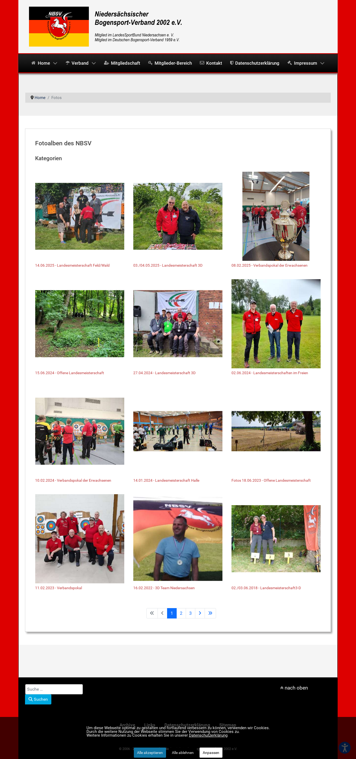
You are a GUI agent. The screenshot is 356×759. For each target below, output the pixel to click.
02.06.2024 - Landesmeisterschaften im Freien (269, 373)
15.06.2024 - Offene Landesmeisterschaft (69, 373)
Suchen (38, 699)
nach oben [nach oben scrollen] (294, 688)
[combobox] (54, 689)
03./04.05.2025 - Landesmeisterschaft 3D (167, 265)
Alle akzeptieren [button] (150, 752)
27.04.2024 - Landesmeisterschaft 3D (164, 373)
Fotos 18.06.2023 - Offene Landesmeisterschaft (271, 480)
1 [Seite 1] (172, 613)
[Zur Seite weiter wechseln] (200, 613)
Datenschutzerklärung (208, 735)
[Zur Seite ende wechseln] (210, 613)
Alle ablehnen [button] (183, 752)
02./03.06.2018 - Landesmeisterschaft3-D (266, 588)
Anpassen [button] (211, 752)
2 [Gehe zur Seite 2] (181, 613)
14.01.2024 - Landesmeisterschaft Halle (166, 480)
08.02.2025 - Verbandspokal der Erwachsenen (269, 265)
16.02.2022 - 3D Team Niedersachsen (164, 588)
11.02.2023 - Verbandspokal (58, 588)
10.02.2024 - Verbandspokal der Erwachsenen (73, 480)
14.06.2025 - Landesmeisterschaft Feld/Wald (72, 265)
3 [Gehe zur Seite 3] (190, 613)
